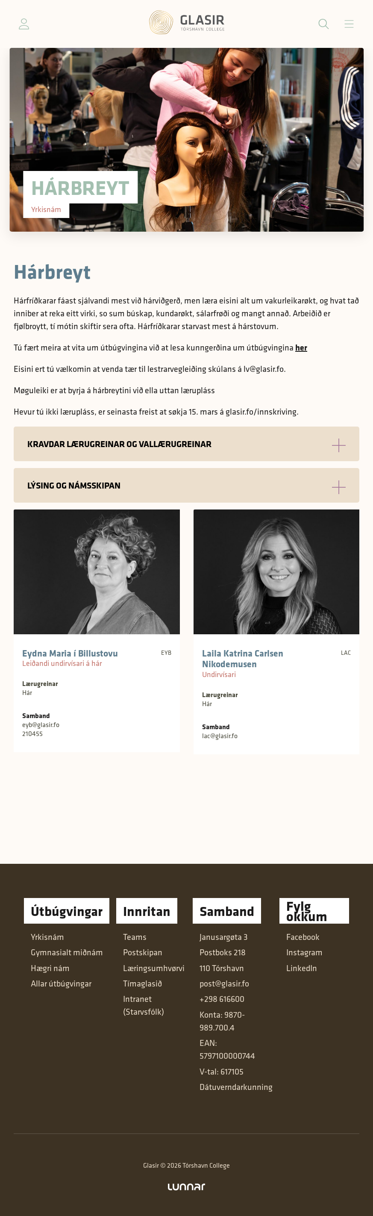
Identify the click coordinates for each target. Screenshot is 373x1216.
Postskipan (142, 952)
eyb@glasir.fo (40, 725)
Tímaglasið (142, 983)
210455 (32, 734)
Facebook (303, 937)
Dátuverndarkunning (236, 1087)
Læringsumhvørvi (154, 968)
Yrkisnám (47, 937)
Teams (135, 937)
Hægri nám (50, 968)
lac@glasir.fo (220, 736)
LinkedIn (301, 968)
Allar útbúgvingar (61, 983)
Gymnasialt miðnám (67, 952)
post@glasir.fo (224, 983)
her (301, 347)
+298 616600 (222, 999)
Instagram (304, 952)
